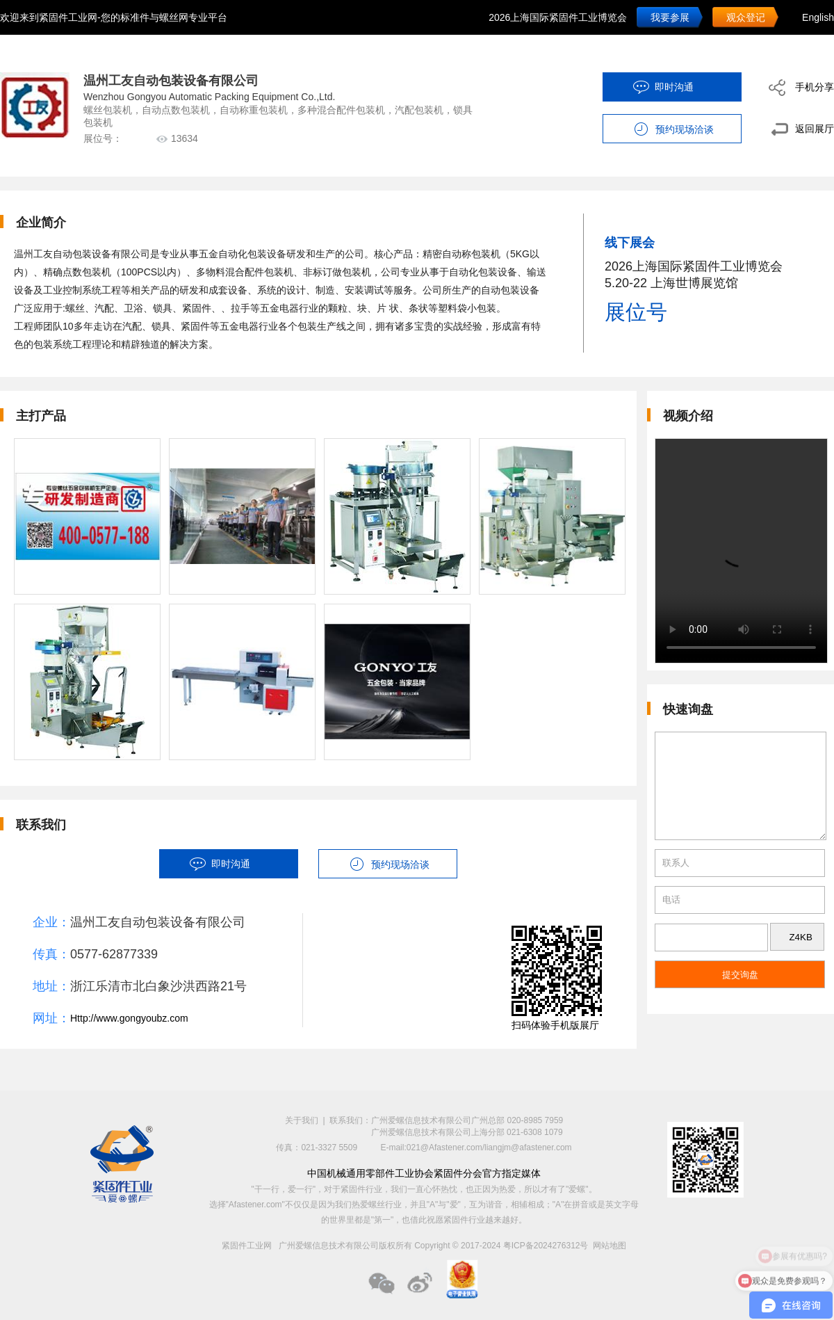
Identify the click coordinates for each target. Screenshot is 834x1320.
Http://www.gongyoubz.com (129, 1018)
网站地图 (609, 1245)
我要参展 (670, 17)
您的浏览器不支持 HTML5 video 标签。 (741, 550)
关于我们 (301, 1120)
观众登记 (745, 17)
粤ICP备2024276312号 (546, 1245)
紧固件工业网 (247, 1245)
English (818, 17)
